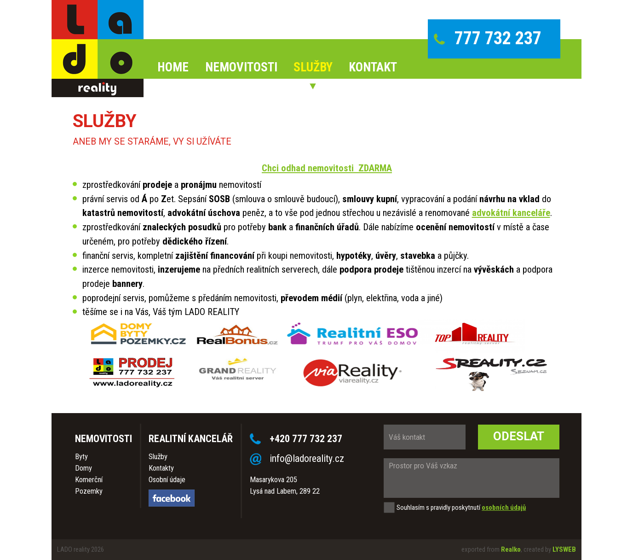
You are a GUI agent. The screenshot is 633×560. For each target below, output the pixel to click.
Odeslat (518, 436)
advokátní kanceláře (511, 212)
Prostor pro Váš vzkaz (471, 478)
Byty (81, 456)
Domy (83, 468)
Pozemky (89, 491)
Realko (511, 549)
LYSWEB (564, 549)
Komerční (89, 479)
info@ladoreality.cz (307, 458)
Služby (158, 456)
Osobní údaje (167, 479)
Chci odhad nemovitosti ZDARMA (327, 168)
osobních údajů (504, 507)
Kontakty (161, 468)
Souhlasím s (413, 507)
